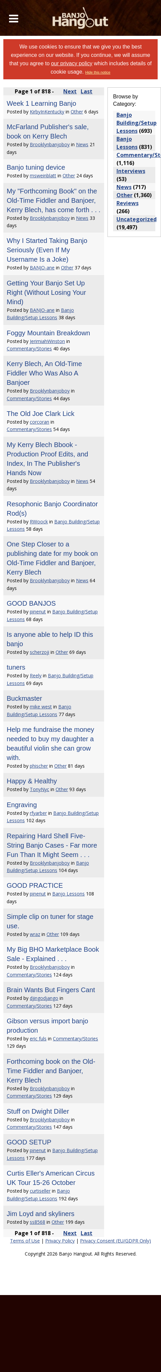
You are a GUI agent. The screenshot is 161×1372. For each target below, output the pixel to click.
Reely (36, 675)
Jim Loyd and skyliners (40, 1213)
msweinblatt (43, 175)
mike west (41, 706)
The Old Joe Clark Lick (40, 413)
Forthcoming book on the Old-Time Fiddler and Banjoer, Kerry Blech (51, 1071)
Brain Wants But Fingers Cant (51, 990)
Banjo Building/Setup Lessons (136, 123)
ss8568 (37, 1222)
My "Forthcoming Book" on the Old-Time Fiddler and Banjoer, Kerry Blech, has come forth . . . (53, 200)
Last (86, 91)
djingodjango (44, 998)
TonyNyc (39, 789)
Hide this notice (97, 72)
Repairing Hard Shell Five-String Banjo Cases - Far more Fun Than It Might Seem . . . (52, 845)
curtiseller (40, 1191)
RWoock (39, 521)
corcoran (39, 422)
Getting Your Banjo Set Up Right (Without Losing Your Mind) (46, 292)
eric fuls (38, 1038)
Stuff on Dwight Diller (38, 1111)
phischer (39, 766)
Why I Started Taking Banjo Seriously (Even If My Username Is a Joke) (47, 250)
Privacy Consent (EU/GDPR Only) (115, 1240)
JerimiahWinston (47, 341)
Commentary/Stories (29, 348)
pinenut (38, 611)
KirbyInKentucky (47, 111)
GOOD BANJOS (31, 603)
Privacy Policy (60, 1240)
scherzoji (39, 652)
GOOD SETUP (29, 1142)
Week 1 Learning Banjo (41, 103)
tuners (16, 667)
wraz (35, 934)
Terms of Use (25, 1240)
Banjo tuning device (36, 167)
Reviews (127, 203)
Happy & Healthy (32, 781)
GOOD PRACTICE (35, 885)
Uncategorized (136, 219)
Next (70, 91)
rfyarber (38, 813)
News (82, 144)
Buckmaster (24, 698)
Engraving (22, 804)
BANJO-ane (42, 267)
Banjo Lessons (68, 893)
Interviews (130, 171)
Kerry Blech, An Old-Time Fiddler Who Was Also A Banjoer (44, 373)
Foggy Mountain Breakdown (48, 333)
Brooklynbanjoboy (50, 144)
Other (77, 111)
